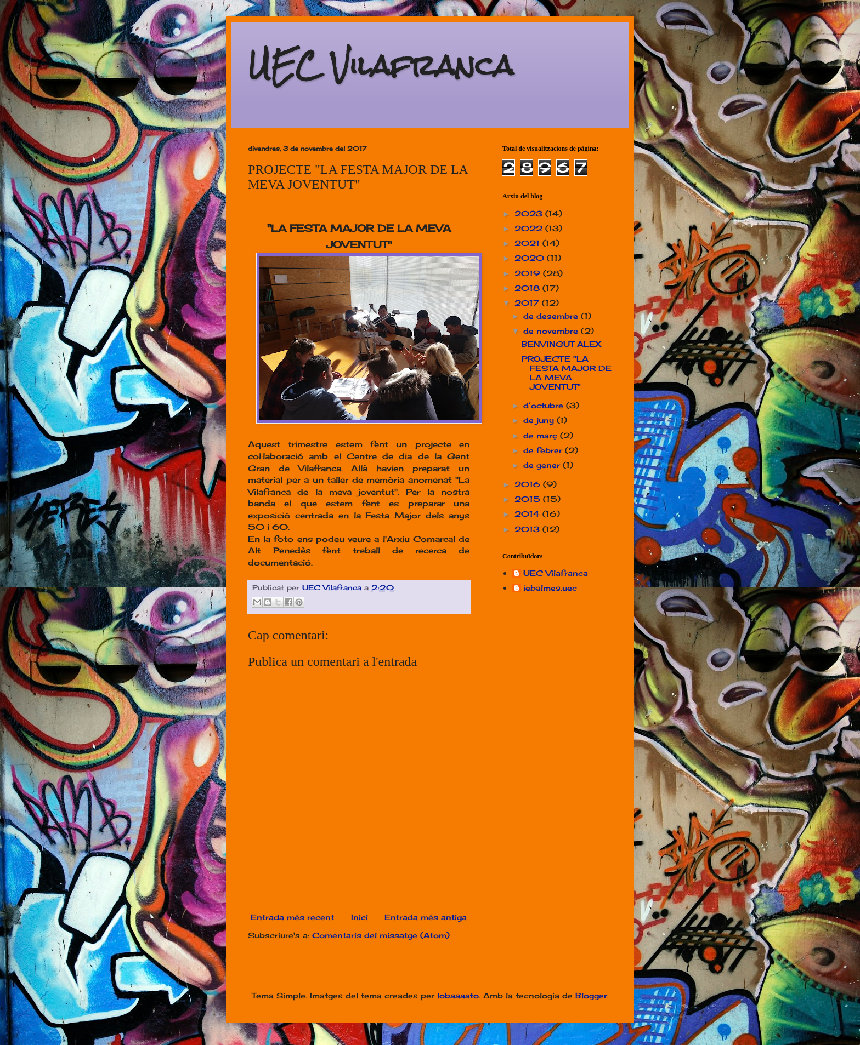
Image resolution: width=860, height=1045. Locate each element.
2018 (528, 288)
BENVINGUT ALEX (561, 344)
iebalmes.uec (550, 588)
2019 (528, 273)
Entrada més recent (292, 917)
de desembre (552, 316)
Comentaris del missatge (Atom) (381, 935)
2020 (530, 257)
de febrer (544, 450)
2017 (528, 302)
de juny (540, 420)
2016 (528, 484)
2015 (528, 499)
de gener (543, 465)
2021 (528, 243)
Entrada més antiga (425, 917)
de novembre (552, 330)
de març (541, 435)
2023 (529, 213)
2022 (529, 228)
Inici (359, 917)
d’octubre (544, 405)
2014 (528, 513)
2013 (528, 529)
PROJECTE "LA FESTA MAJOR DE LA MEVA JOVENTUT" (567, 372)
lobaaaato (458, 995)
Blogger (591, 995)
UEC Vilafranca (380, 65)
